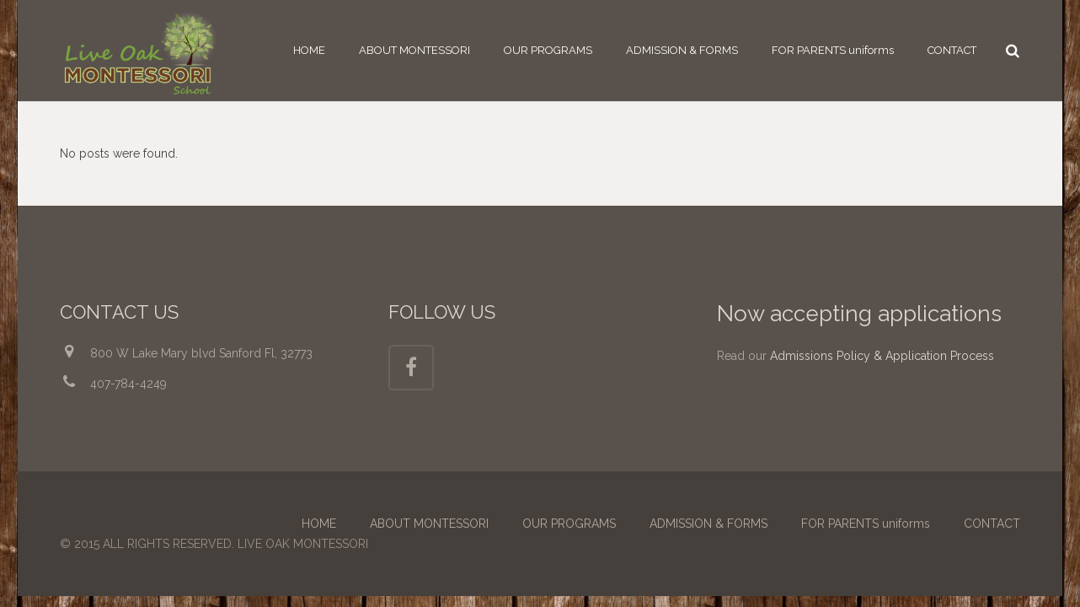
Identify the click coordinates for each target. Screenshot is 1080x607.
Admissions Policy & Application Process (882, 356)
